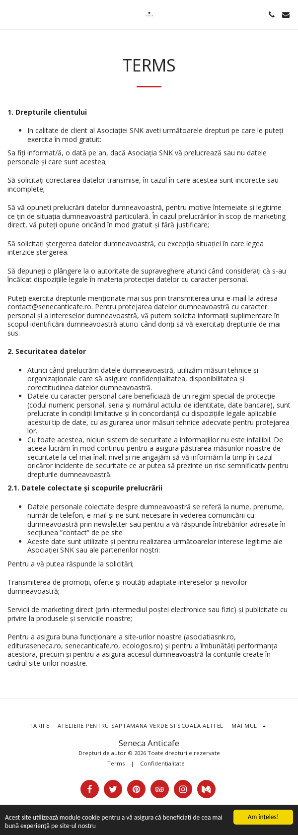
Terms (116, 763)
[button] (10, 14)
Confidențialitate (162, 763)
